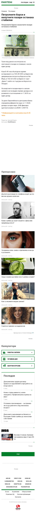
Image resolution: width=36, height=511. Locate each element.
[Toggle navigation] (32, 2)
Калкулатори (8, 346)
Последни (24, 2)
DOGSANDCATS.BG (11, 487)
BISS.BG (20, 481)
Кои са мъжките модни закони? (12, 301)
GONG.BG (27, 478)
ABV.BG (8, 478)
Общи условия (26, 491)
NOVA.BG (28, 481)
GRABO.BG (28, 484)
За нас (7, 491)
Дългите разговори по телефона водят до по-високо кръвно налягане (17, 195)
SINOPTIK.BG (17, 484)
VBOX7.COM (17, 478)
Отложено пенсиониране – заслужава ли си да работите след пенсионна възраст (17, 405)
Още (18, 454)
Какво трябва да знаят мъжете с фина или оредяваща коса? (16, 222)
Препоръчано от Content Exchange (24, 333)
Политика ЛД (10, 494)
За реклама (15, 491)
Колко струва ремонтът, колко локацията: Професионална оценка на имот (17, 394)
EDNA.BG (7, 484)
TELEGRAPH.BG (25, 487)
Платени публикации (23, 494)
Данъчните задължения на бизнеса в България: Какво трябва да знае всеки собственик (17, 416)
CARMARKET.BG (9, 481)
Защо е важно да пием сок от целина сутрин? (18, 277)
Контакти (18, 497)
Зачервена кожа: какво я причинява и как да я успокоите (17, 251)
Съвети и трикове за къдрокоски (13, 326)
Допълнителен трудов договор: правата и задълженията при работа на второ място (18, 383)
